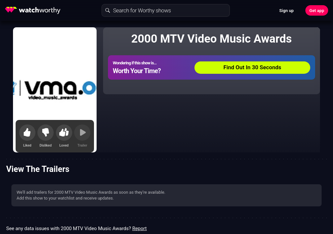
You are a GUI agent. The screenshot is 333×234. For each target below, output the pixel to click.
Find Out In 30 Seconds (252, 67)
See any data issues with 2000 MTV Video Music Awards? (76, 228)
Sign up (286, 10)
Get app (316, 10)
